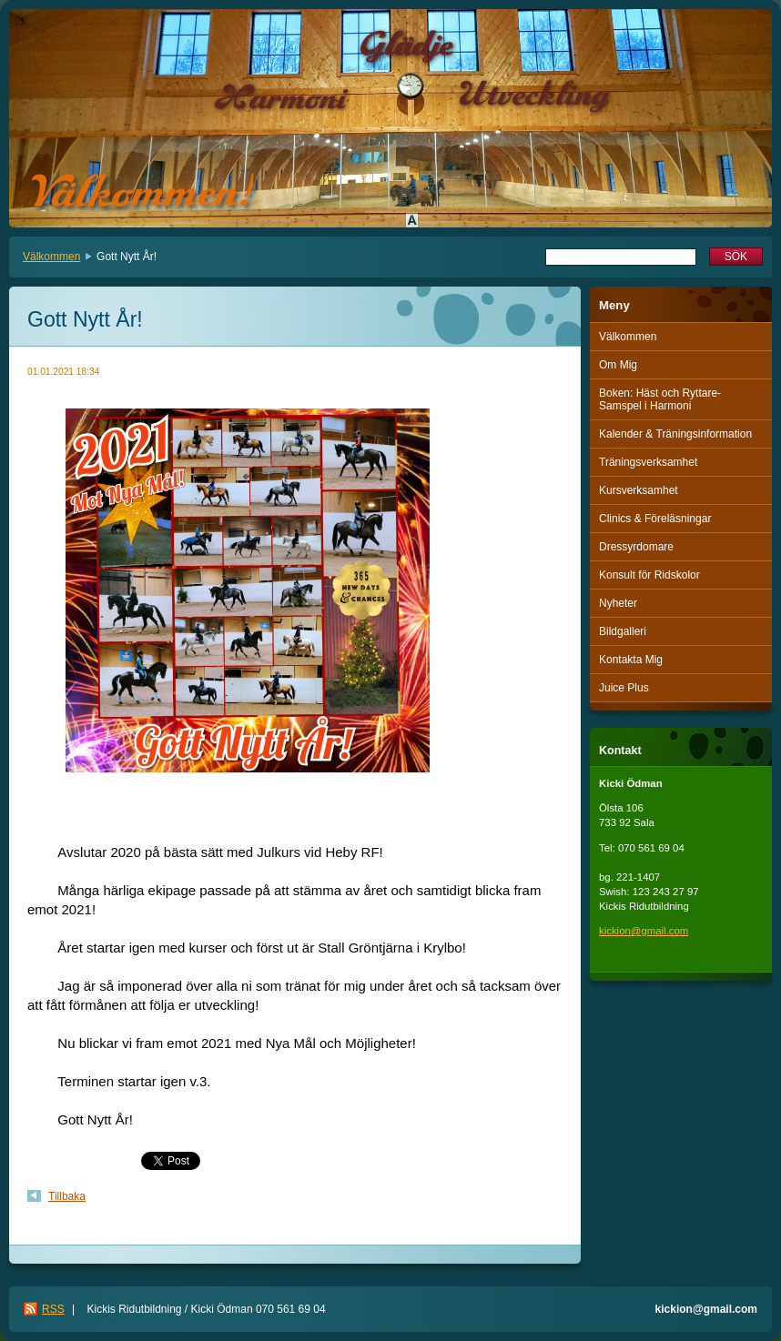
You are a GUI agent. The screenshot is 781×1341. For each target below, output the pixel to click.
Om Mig (618, 364)
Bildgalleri (622, 631)
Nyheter (618, 603)
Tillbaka (67, 1196)
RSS (53, 1309)
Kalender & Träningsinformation (675, 434)
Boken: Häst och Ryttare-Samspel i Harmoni (660, 399)
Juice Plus (624, 687)
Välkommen (51, 256)
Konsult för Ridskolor (649, 575)
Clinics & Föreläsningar (655, 518)
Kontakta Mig (631, 659)
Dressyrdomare (636, 546)
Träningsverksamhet (648, 462)
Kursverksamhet (638, 490)
